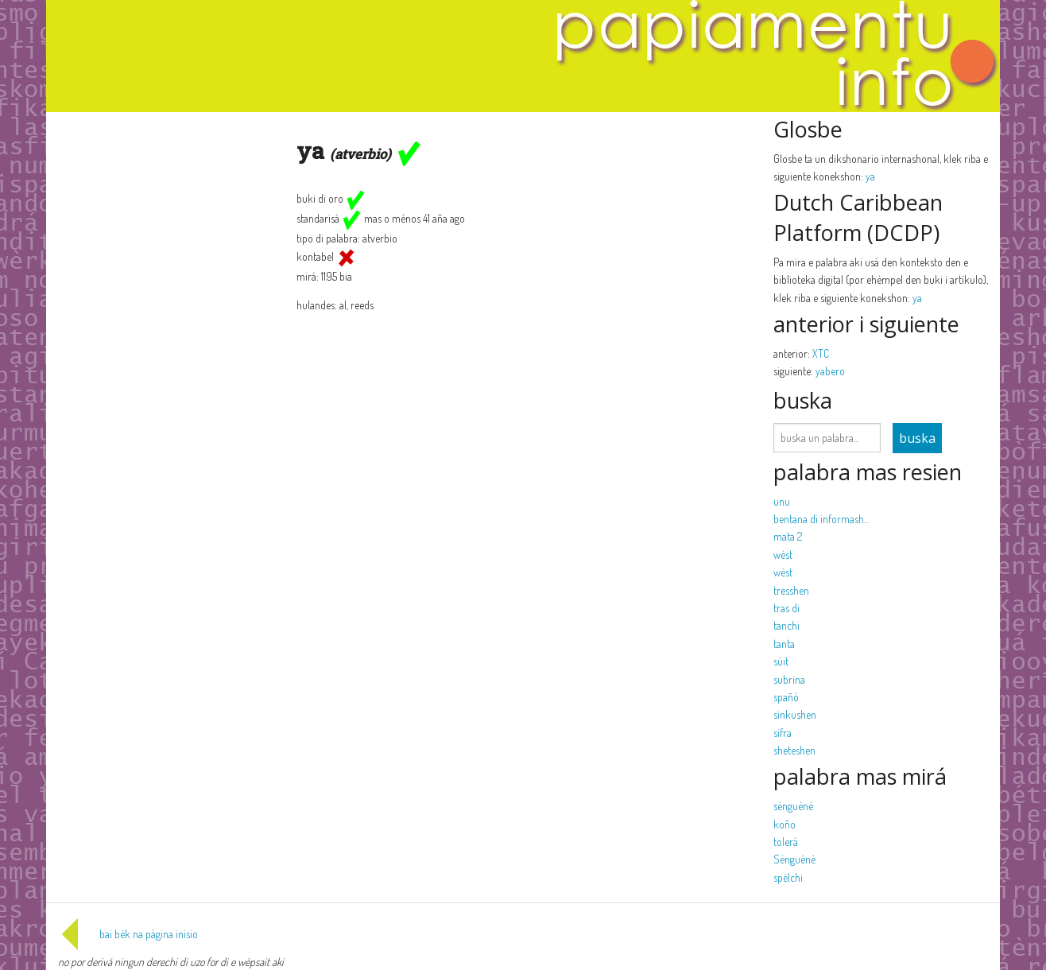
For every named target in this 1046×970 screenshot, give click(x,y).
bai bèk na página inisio (128, 934)
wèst (782, 554)
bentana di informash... (821, 519)
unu (781, 501)
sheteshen (794, 750)
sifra (782, 732)
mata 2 (787, 536)
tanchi (786, 625)
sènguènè (793, 806)
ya (870, 176)
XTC (820, 353)
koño (784, 824)
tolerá (785, 841)
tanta (784, 643)
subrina (789, 679)
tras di (786, 608)
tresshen (791, 590)
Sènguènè (794, 859)
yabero (830, 371)
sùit (780, 661)
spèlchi (788, 877)
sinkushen (794, 714)
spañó (786, 697)
